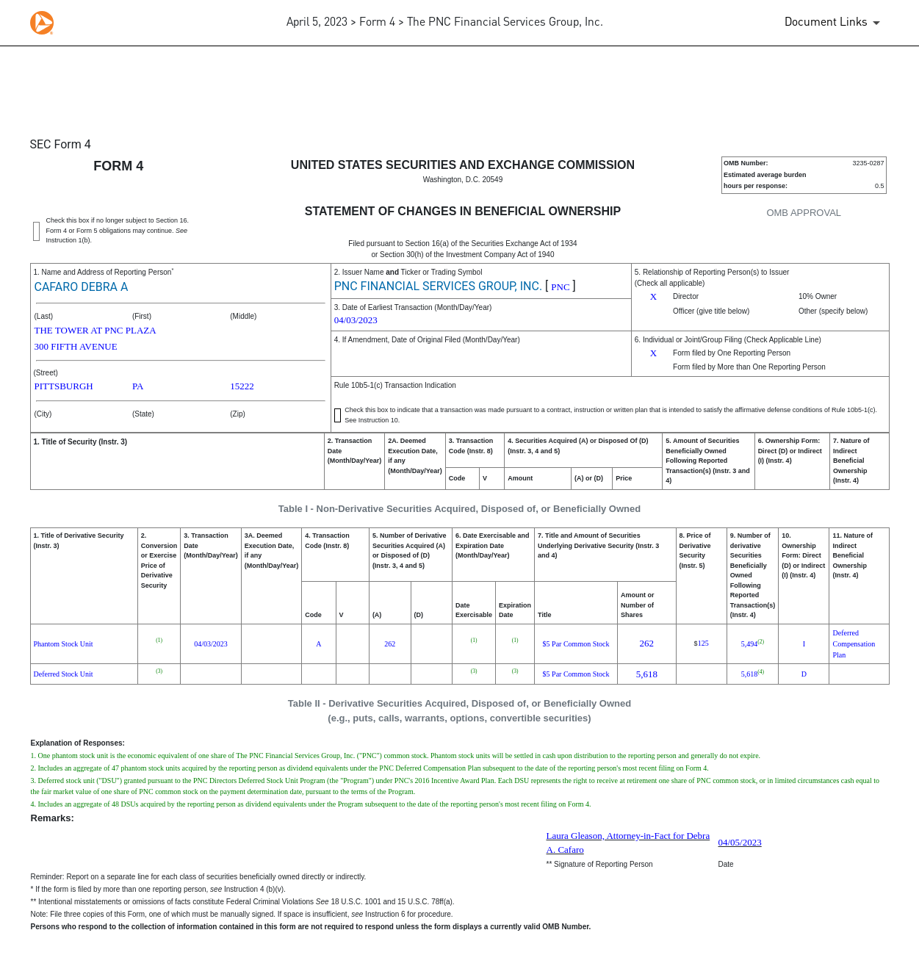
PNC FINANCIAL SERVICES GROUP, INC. (438, 286)
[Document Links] (835, 23)
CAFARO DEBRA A (82, 287)
